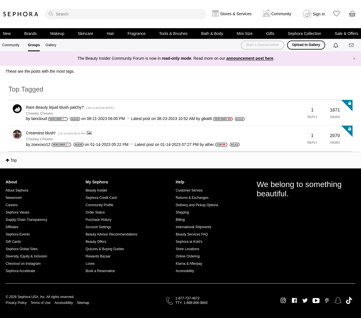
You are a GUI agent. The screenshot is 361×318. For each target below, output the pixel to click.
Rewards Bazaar (98, 256)
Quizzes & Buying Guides (105, 249)
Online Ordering (188, 256)
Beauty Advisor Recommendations (111, 234)
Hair (110, 33)
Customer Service (189, 190)
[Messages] (351, 45)
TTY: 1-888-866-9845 (191, 303)
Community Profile (99, 205)
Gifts (270, 33)
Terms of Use (41, 303)
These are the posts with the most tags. (40, 71)
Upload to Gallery (306, 45)
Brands (30, 33)
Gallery (50, 45)
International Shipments (193, 227)
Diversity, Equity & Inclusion (26, 256)
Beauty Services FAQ (192, 234)
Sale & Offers (346, 33)
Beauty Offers (96, 242)
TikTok (349, 300)
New (7, 33)
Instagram (283, 300)
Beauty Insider (96, 190)
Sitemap (83, 303)
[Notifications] (336, 45)
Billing (180, 220)
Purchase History (98, 220)
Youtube (316, 300)
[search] (125, 14)
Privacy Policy (16, 303)
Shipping (182, 212)
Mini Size (245, 33)
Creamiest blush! (56, 133)
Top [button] (13, 160)
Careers (12, 205)
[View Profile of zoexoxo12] (40, 144)
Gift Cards (13, 242)
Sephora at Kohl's (189, 242)
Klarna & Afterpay (189, 264)
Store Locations (187, 249)
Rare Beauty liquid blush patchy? (70, 107)
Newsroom (14, 198)
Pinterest (327, 300)
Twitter (305, 300)
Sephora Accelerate (20, 271)
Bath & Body (212, 33)
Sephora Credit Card (101, 198)
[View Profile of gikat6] (206, 118)
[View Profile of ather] (209, 144)
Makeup (57, 33)
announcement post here (249, 58)
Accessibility (185, 271)
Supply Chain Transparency (26, 220)
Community (10, 45)
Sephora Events (18, 234)
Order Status (95, 212)
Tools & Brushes (173, 33)
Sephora (21, 14)
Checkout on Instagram (23, 264)
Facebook (294, 300)
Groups (34, 45)
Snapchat (338, 300)
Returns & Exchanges (192, 198)
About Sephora (17, 190)
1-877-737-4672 (187, 298)
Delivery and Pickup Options (197, 205)
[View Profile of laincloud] (39, 118)
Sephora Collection (304, 33)
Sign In (319, 14)
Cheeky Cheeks (39, 113)
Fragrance (136, 33)
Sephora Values (18, 212)
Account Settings (98, 227)
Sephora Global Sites (22, 249)
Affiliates (12, 227)
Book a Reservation (100, 271)
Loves (90, 264)
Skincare (85, 33)
